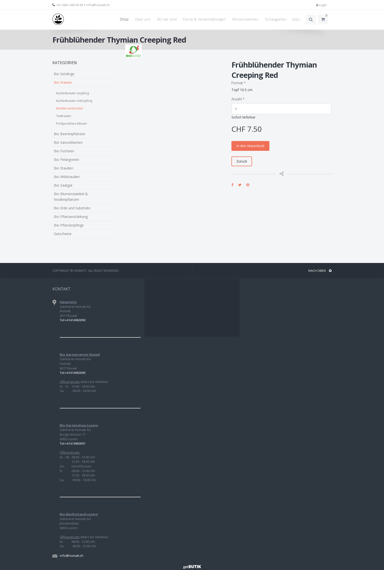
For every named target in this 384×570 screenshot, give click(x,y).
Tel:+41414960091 (72, 443)
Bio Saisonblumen (68, 142)
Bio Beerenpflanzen (69, 133)
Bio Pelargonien (66, 159)
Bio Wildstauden (67, 176)
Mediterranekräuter (69, 108)
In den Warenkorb (250, 145)
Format (238, 83)
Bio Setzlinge (64, 73)
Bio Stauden (63, 168)
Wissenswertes (245, 19)
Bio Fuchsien (64, 151)
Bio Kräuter (63, 82)
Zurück (241, 161)
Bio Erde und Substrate (72, 208)
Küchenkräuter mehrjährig (74, 101)
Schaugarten (275, 19)
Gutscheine (63, 233)
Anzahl (237, 99)
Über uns (143, 19)
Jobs (296, 19)
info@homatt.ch (98, 5)
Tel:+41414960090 (72, 320)
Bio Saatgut (63, 185)
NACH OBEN (320, 270)
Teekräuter (63, 116)
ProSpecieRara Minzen (71, 123)
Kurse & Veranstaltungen (204, 19)
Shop (124, 19)
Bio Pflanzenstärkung (71, 216)
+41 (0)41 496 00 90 (69, 5)
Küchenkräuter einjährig (72, 93)
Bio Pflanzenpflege (69, 225)
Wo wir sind (167, 19)
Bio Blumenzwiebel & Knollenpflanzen (71, 196)
